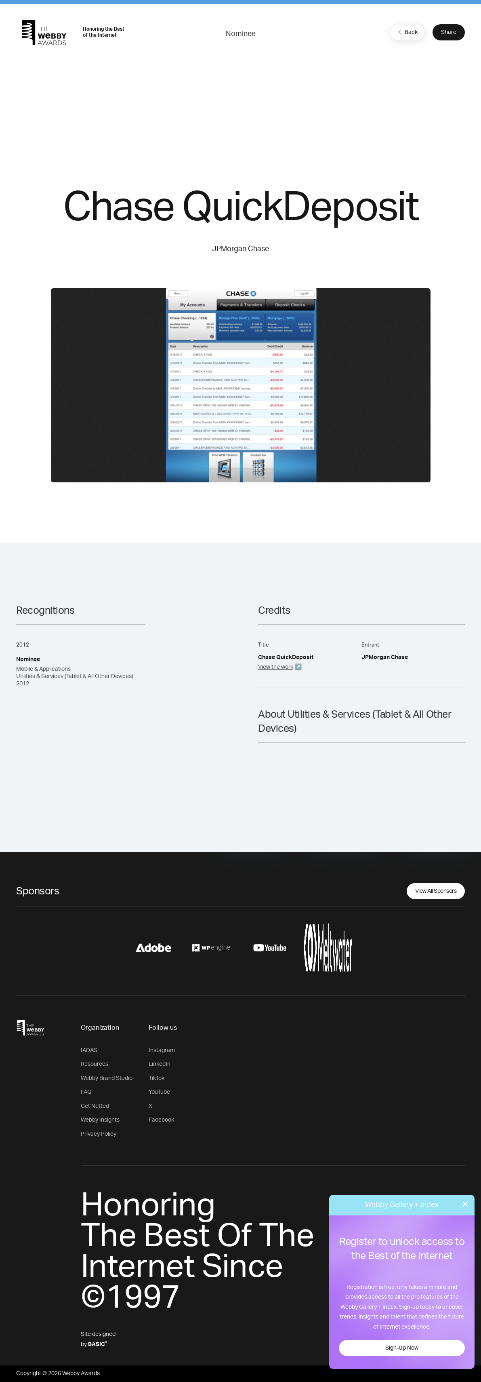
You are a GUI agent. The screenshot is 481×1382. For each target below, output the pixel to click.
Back (407, 32)
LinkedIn (159, 1064)
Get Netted (95, 1106)
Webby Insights (100, 1120)
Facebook (161, 1120)
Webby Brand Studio (106, 1078)
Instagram (162, 1050)
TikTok (156, 1078)
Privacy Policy (98, 1134)
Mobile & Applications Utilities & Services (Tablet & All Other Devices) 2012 (74, 676)
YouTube (159, 1092)
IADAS (89, 1050)
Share (448, 32)
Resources (94, 1064)
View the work (275, 667)
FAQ (86, 1092)
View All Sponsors (436, 891)
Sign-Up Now (401, 1348)
